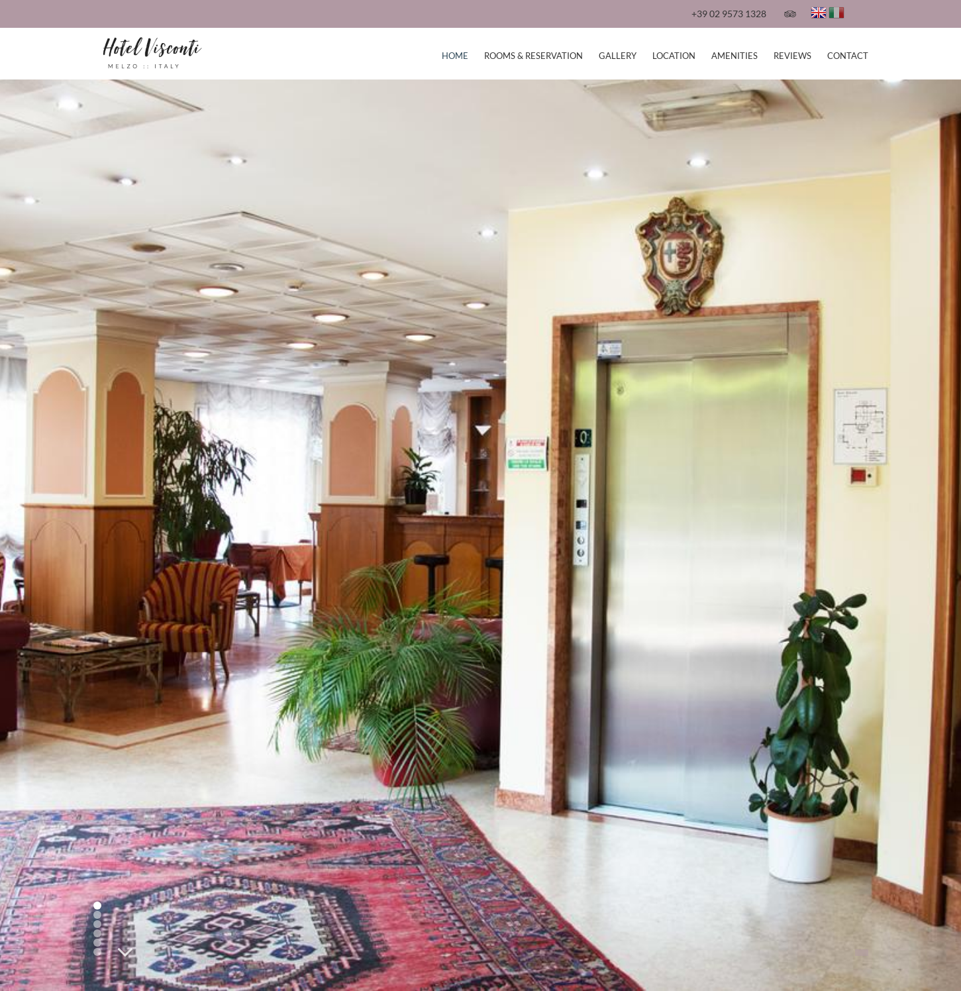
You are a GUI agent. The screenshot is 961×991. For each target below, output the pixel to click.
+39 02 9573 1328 (728, 13)
